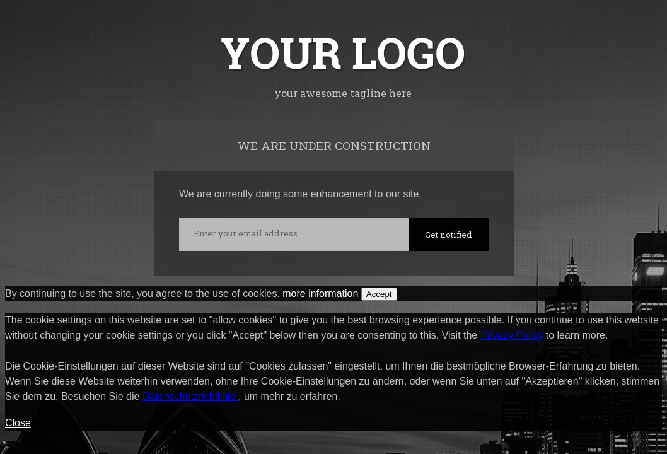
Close (18, 422)
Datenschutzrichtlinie (190, 396)
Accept (379, 294)
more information (320, 293)
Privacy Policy (511, 335)
